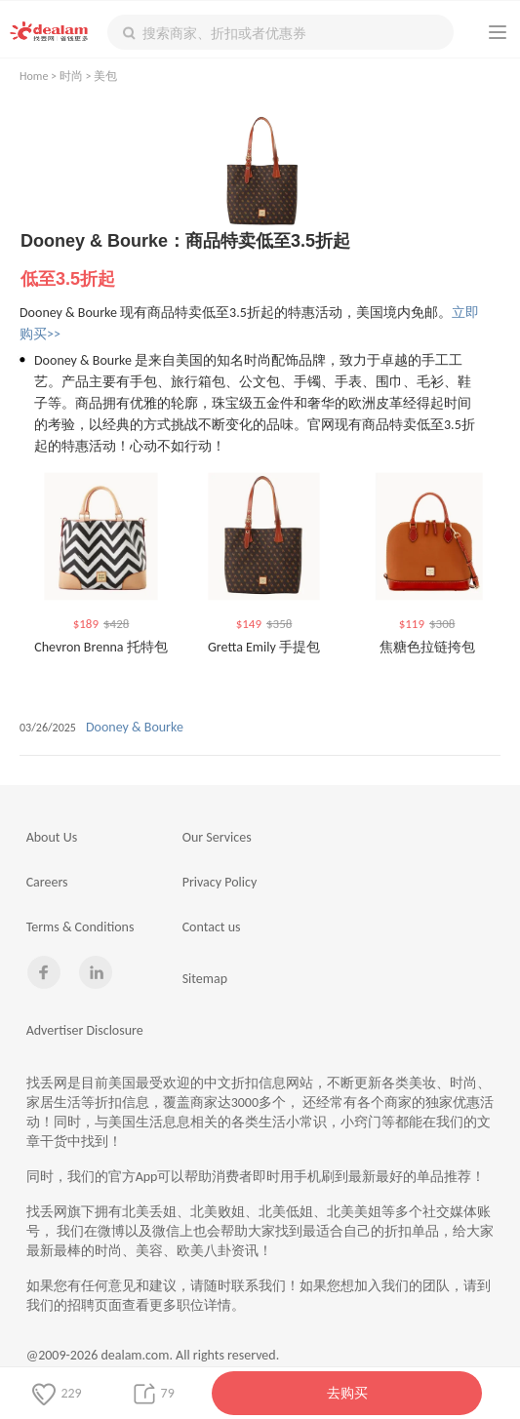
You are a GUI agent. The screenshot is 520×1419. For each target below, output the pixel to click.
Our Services (217, 837)
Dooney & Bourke (134, 727)
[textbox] (280, 32)
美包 (105, 76)
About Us (52, 837)
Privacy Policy (220, 882)
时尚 (71, 76)
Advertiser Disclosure (84, 1030)
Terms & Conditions (80, 927)
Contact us (211, 927)
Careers (47, 882)
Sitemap (204, 978)
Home (34, 76)
